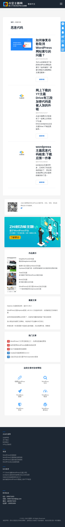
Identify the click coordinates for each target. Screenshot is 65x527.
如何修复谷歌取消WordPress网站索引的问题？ (44, 47)
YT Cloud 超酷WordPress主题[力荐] (15, 472)
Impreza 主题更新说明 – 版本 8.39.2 (19, 306)
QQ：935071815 (8, 496)
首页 (12, 22)
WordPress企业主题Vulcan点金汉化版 (33, 286)
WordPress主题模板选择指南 (12, 457)
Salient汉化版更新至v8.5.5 (12, 477)
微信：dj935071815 (9, 501)
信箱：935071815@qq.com (12, 499)
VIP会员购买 (7, 444)
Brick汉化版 (23, 279)
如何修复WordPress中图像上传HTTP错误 (17, 479)
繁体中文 (31, 4)
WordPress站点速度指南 (11, 462)
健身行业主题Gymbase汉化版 (30, 266)
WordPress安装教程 (9, 455)
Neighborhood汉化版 (26, 259)
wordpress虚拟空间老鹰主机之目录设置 (16, 475)
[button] (61, 4)
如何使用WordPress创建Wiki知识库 (23, 345)
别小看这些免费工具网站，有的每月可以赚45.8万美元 (25, 321)
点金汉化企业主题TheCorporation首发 (24, 357)
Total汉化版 (23, 273)
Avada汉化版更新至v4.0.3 (19, 353)
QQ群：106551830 (9, 503)
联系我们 (6, 442)
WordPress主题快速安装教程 (12, 459)
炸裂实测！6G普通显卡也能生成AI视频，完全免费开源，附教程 (28, 326)
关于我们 (6, 440)
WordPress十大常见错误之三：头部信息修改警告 (28, 341)
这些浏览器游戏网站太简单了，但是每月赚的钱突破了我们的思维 (29, 317)
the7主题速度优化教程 (18, 349)
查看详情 (41, 79)
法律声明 (6, 437)
